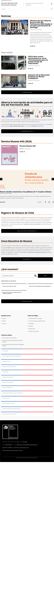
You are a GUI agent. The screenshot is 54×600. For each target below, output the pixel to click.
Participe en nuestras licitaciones (9, 366)
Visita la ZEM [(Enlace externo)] (27, 259)
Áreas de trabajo (33, 315)
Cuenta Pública (5, 371)
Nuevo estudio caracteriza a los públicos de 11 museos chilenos (25, 192)
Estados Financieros (6, 361)
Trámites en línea (6, 398)
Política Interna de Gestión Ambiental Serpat (11, 408)
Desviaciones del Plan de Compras (9, 414)
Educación (31, 323)
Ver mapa (24, 442)
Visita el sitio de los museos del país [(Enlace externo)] (27, 231)
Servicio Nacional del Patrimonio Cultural (12, 450)
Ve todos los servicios (27, 301)
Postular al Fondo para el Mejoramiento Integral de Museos (11, 293)
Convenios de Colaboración (8, 382)
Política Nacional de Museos (9, 338)
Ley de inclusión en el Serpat (8, 403)
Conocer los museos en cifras (9, 286)
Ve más (32, 46)
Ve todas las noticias (27, 92)
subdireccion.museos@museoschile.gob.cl (26, 444)
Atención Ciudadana (7, 447)
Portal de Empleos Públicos (7, 377)
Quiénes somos (6, 315)
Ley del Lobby (5, 350)
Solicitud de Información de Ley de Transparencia (12, 392)
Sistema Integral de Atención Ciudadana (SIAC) (12, 356)
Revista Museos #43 (28, 146)
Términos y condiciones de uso (21, 447)
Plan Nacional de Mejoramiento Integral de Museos (13, 345)
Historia (4, 323)
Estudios (31, 326)
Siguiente (53, 179)
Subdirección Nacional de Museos (32, 224)
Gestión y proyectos (34, 331)
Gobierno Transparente (7, 387)
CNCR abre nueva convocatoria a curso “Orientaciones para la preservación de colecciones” (38, 59)
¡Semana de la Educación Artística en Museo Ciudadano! (39, 76)
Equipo (4, 318)
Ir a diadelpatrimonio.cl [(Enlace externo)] (27, 131)
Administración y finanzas (35, 318)
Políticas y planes (6, 335)
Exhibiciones (32, 328)
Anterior (1, 179)
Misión (4, 321)
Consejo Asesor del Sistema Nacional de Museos (12, 341)
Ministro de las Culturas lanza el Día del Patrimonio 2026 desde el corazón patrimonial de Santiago (41, 24)
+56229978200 (8, 444)
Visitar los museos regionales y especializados (40, 286)
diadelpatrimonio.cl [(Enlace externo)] (37, 126)
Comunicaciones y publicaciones (37, 321)
